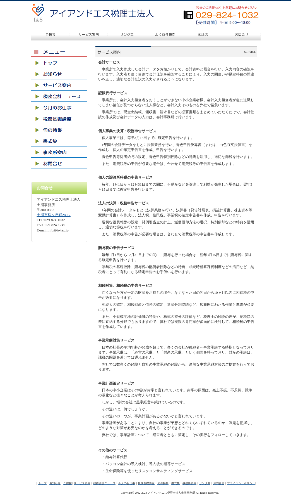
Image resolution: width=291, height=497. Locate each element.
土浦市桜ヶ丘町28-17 (54, 215)
